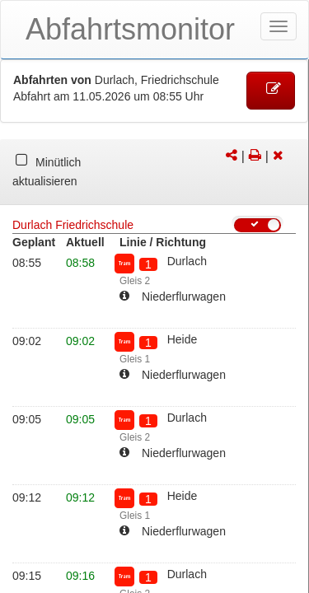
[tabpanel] (154, 172)
